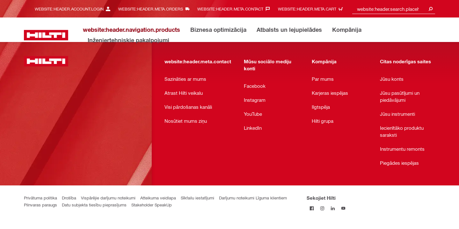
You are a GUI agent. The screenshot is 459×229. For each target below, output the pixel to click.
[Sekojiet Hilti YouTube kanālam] (343, 208)
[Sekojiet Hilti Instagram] (322, 208)
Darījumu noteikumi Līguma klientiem (253, 197)
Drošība (69, 197)
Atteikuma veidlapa (158, 197)
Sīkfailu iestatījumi (197, 197)
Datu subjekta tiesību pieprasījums (94, 204)
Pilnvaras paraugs (40, 204)
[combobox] (393, 8)
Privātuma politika (40, 197)
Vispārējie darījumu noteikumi (108, 197)
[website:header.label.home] (46, 35)
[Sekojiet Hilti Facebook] (312, 208)
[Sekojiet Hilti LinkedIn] (333, 208)
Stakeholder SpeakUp (151, 204)
